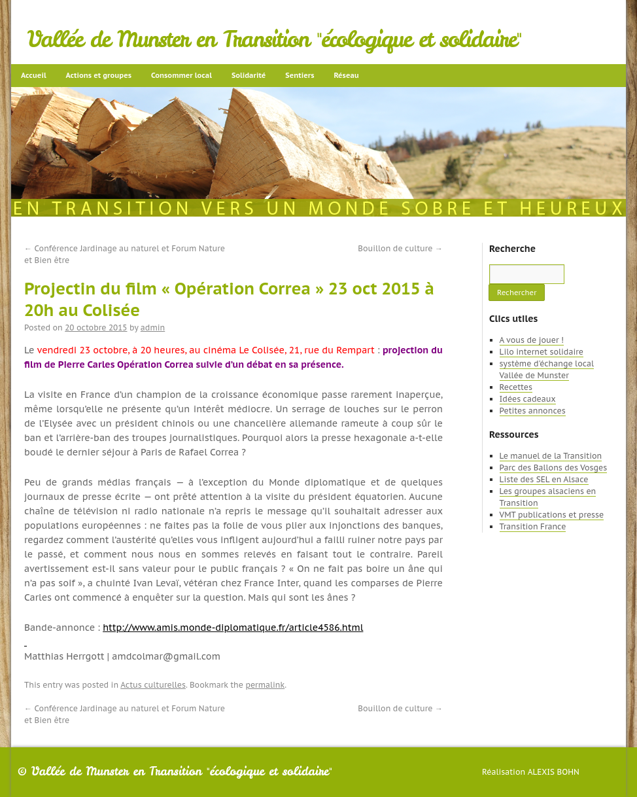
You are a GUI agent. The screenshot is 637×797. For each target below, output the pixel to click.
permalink (264, 685)
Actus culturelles (153, 685)
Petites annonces (533, 411)
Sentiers (299, 75)
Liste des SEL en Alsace (544, 479)
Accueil (33, 75)
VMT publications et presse (552, 515)
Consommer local (181, 75)
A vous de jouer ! (532, 340)
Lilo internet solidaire (541, 352)
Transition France (533, 526)
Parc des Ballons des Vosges (554, 467)
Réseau (346, 75)
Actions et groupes (98, 75)
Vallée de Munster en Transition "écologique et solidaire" (274, 39)
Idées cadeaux (528, 399)
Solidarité (249, 75)
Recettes (516, 387)
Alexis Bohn (553, 772)
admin (153, 327)
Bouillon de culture (400, 248)
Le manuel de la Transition (551, 456)
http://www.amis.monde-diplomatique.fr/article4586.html (233, 627)
